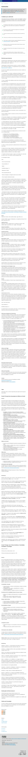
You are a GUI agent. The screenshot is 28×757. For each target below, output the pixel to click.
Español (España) (4, 722)
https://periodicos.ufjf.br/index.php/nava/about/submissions (13, 634)
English (2, 719)
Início (2, 3)
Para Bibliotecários (4, 731)
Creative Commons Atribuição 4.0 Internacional (18, 738)
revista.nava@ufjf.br (13, 744)
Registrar (8, 12)
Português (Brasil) (4, 721)
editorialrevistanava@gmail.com (10, 743)
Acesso (18, 11)
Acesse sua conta (4, 67)
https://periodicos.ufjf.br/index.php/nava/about (11, 467)
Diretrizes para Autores (6, 41)
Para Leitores (3, 728)
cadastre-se (10, 67)
